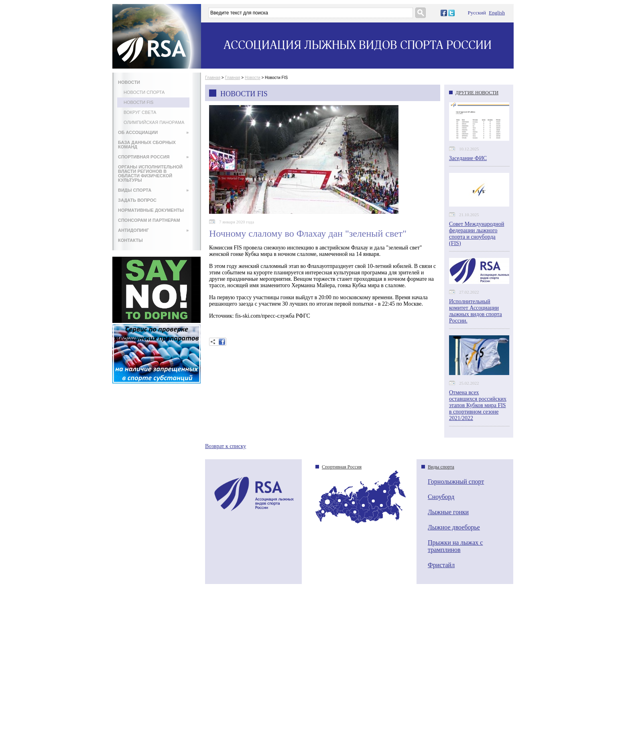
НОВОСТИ (129, 82)
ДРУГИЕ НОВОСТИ (476, 92)
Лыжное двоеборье (454, 527)
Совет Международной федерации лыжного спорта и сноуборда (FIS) (476, 233)
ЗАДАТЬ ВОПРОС (137, 200)
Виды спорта (441, 467)
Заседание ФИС (468, 158)
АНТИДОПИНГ (153, 230)
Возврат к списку (225, 446)
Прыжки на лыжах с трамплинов (455, 546)
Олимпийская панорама (154, 122)
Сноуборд (441, 496)
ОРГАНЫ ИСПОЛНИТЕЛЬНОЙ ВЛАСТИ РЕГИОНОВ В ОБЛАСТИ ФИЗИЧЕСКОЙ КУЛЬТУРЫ (150, 173)
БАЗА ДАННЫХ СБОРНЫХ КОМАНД (147, 144)
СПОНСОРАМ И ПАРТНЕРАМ (149, 220)
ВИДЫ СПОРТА (153, 190)
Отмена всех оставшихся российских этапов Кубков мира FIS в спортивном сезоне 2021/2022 (477, 405)
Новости (252, 77)
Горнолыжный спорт (456, 481)
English (497, 13)
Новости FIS (138, 102)
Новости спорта (144, 92)
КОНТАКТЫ (130, 240)
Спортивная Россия (342, 467)
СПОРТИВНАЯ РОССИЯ (153, 156)
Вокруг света (140, 112)
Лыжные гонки (448, 512)
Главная (212, 77)
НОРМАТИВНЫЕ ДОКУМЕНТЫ (151, 210)
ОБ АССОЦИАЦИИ (153, 132)
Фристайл (441, 565)
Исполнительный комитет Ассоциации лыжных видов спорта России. (475, 311)
